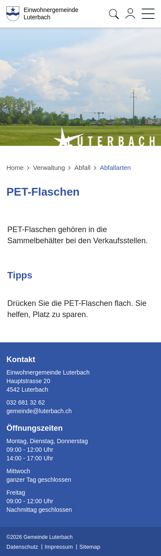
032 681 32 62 (25, 402)
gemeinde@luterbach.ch (39, 411)
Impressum (59, 547)
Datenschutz (22, 547)
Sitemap (89, 547)
